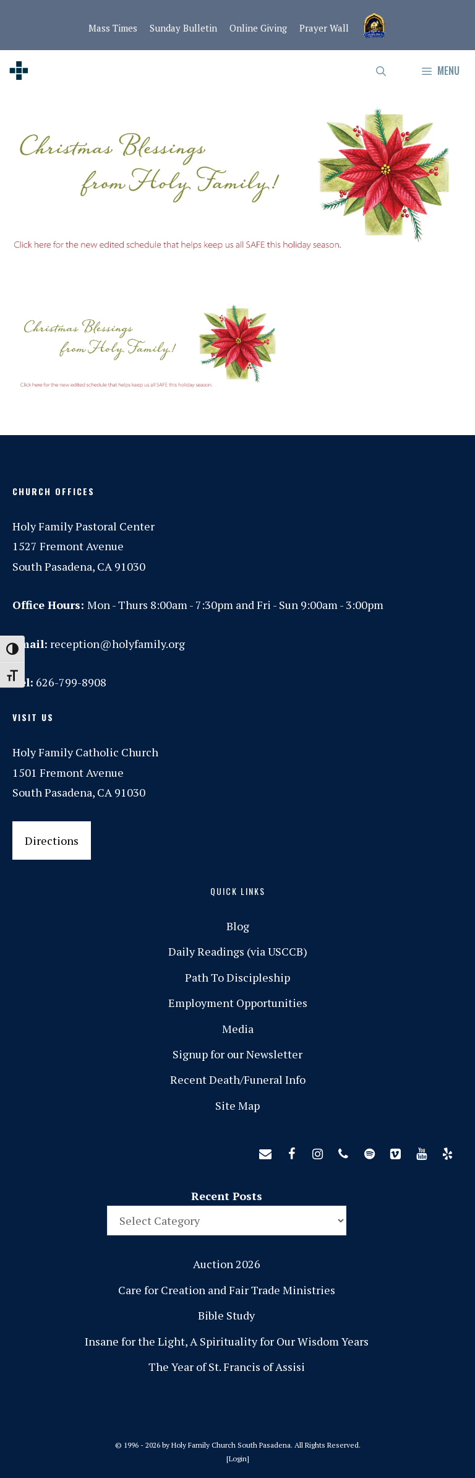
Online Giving (258, 28)
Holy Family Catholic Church (85, 752)
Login (238, 1458)
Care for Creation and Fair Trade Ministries (226, 1289)
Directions (52, 840)
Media (238, 1028)
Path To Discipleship (237, 977)
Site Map (237, 1105)
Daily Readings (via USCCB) (237, 951)
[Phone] (343, 1151)
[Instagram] (317, 1151)
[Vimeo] (395, 1151)
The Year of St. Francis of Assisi (226, 1366)
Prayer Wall (324, 28)
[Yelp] (447, 1151)
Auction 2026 (226, 1263)
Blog (237, 925)
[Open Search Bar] (381, 70)
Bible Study (226, 1315)
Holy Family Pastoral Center (83, 526)
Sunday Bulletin (183, 28)
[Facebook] (291, 1151)
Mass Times (112, 28)
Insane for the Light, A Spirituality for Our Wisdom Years (227, 1341)
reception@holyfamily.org (117, 643)
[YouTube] (421, 1151)
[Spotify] (369, 1151)
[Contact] (265, 1151)
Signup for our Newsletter (237, 1054)
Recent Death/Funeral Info (238, 1079)
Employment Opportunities (237, 1002)
